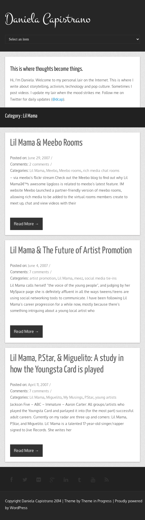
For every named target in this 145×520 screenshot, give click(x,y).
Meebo (51, 170)
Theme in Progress (96, 501)
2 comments (39, 164)
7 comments (39, 272)
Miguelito (54, 397)
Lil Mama (37, 170)
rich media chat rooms (101, 170)
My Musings (73, 397)
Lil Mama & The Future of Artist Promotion (71, 250)
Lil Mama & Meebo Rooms (46, 143)
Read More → (26, 223)
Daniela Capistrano (47, 19)
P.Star (89, 397)
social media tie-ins (101, 278)
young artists (105, 397)
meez (78, 278)
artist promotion (43, 278)
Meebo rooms (70, 170)
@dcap (57, 99)
